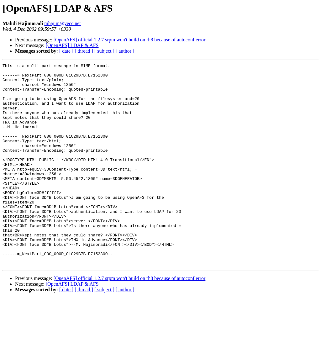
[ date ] (66, 51)
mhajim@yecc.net (62, 23)
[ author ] (125, 51)
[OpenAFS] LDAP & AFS (72, 45)
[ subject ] (104, 51)
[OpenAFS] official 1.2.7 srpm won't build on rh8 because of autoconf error (130, 39)
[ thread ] (84, 51)
